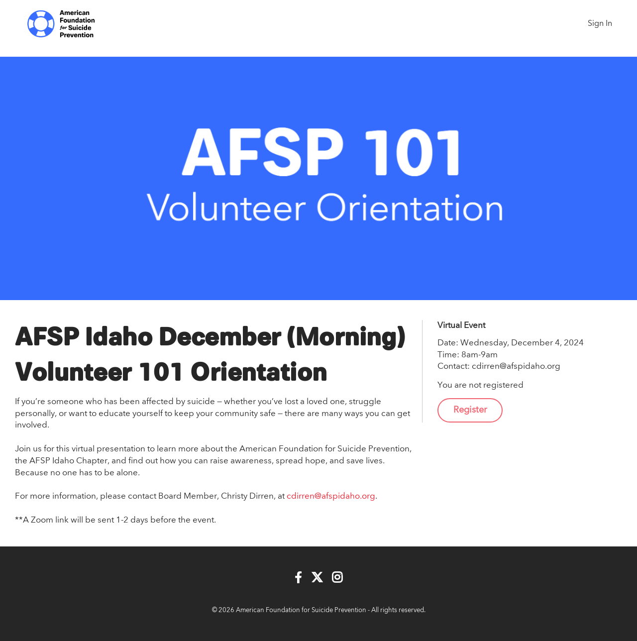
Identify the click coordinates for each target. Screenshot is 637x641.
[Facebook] (298, 578)
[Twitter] (317, 578)
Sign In (600, 24)
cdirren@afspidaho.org (331, 496)
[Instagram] (337, 578)
